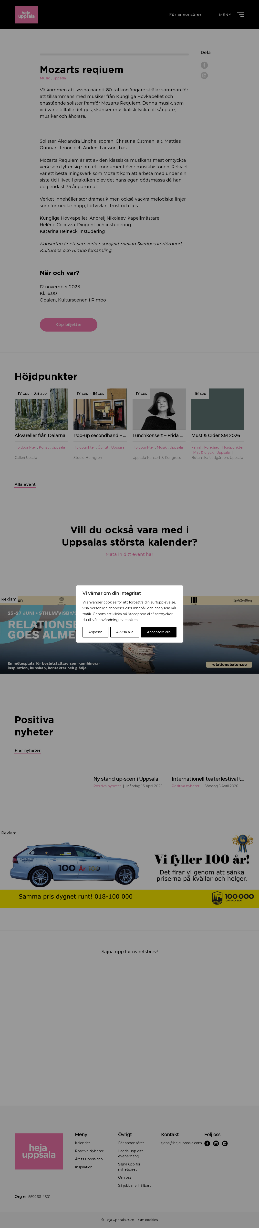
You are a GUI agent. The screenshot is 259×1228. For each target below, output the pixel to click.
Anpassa (95, 632)
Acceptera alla (159, 632)
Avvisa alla (124, 632)
